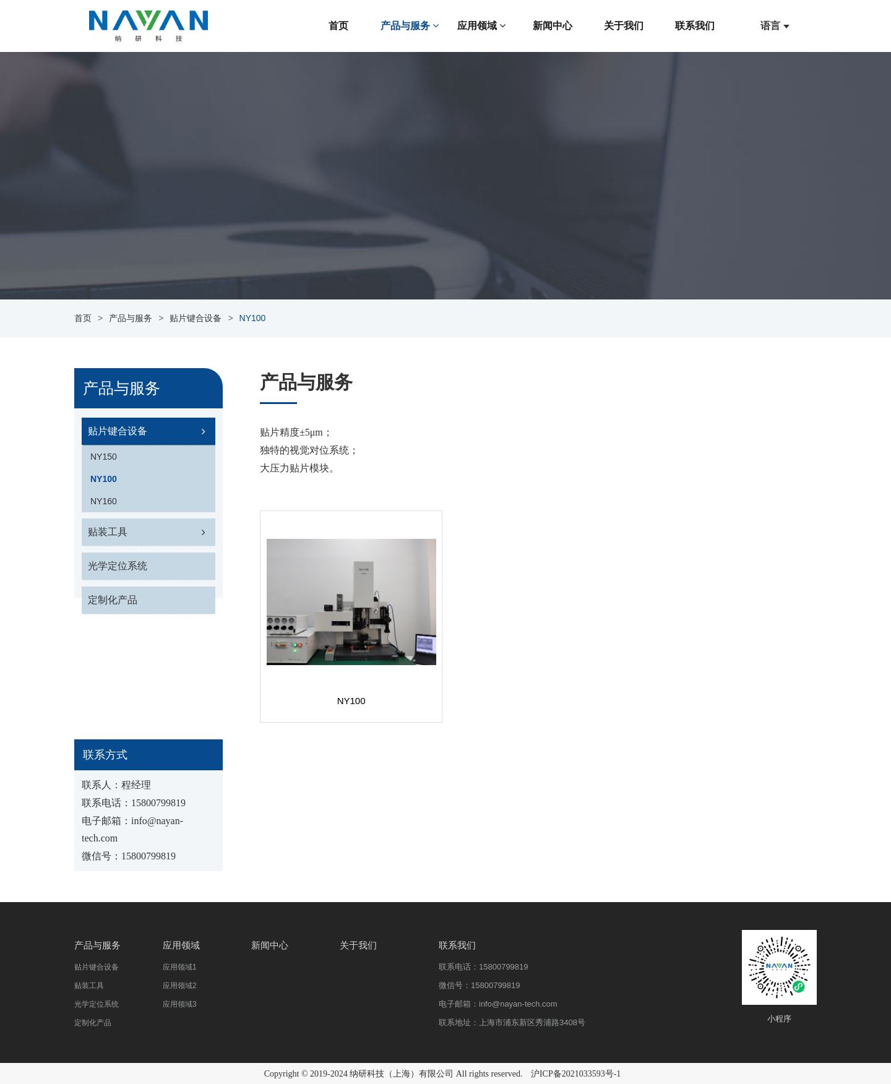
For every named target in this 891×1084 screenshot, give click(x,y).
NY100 (103, 479)
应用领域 (481, 25)
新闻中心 (552, 25)
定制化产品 (112, 600)
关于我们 (624, 25)
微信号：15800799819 (479, 985)
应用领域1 (180, 967)
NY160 (103, 501)
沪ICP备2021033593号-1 (576, 1073)
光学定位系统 (117, 566)
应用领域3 (180, 1004)
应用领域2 (180, 985)
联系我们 (695, 25)
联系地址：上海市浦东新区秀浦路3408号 (512, 1022)
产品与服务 (410, 25)
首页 (338, 25)
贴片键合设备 (196, 318)
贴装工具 (107, 532)
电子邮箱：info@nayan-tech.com (498, 1004)
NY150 (103, 457)
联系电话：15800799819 (483, 966)
